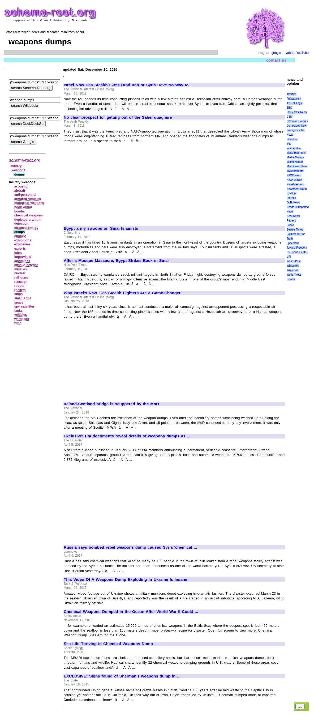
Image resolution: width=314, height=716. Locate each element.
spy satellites (24, 306)
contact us (276, 60)
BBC (289, 107)
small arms (22, 298)
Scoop (290, 225)
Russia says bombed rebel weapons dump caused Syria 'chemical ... (130, 547)
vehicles (20, 315)
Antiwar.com (294, 98)
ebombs (20, 236)
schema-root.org (24, 160)
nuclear (20, 273)
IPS (289, 143)
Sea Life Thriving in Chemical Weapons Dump (108, 644)
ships (18, 294)
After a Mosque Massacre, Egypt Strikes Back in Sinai (116, 260)
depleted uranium (27, 219)
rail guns (21, 277)
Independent (294, 148)
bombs (19, 211)
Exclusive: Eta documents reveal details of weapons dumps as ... (127, 436)
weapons (18, 170)
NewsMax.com (295, 184)
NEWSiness (294, 175)
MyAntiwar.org (295, 170)
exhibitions (22, 240)
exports (20, 248)
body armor (23, 207)
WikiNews (292, 270)
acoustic (20, 186)
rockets (20, 290)
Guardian (292, 139)
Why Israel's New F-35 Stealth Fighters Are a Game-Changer (122, 293)
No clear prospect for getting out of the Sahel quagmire (118, 117)
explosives (22, 244)
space (18, 302)
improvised (22, 257)
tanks (18, 311)
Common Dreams (297, 121)
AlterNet (291, 94)
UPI (289, 256)
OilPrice (291, 198)
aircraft (19, 191)
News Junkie (294, 179)
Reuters (291, 220)
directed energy (26, 228)
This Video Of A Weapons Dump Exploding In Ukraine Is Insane (125, 579)
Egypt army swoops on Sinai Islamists (101, 228)
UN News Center (297, 252)
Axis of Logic (295, 103)
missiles (20, 269)
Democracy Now (297, 125)
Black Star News (297, 112)
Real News (293, 216)
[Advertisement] (108, 182)
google (276, 53)
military (16, 166)
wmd (17, 323)
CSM (290, 116)
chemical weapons (28, 215)
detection (21, 223)
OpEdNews (293, 202)
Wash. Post (293, 261)
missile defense (26, 265)
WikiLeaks (293, 265)
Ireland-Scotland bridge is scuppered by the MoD (111, 404)
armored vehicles (27, 199)
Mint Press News (297, 166)
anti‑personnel (25, 195)
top (300, 707)
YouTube (302, 53)
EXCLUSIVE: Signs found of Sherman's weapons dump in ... (122, 676)
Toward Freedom (297, 247)
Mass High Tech (296, 152)
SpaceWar (293, 243)
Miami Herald (295, 161)
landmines (22, 261)
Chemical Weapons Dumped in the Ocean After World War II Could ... (131, 612)
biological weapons (29, 203)
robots (19, 286)
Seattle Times (295, 229)
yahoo (290, 53)
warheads (21, 319)
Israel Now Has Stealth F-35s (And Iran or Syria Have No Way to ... (128, 85)
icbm (18, 253)
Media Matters (295, 157)
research (21, 282)
